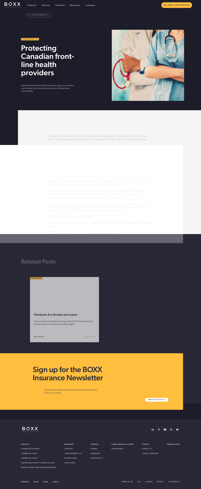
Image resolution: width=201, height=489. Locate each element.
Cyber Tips (68, 449)
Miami (35, 482)
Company (90, 5)
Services (46, 5)
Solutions (60, 5)
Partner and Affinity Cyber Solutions (38, 463)
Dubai (45, 482)
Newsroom (95, 453)
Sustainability (96, 458)
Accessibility (174, 482)
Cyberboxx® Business (30, 449)
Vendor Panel (117, 449)
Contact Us (147, 449)
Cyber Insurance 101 (38, 15)
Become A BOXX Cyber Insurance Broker (38, 467)
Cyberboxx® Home (29, 453)
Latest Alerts (70, 463)
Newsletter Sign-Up (156, 399)
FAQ (139, 482)
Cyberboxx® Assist (29, 458)
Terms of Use (127, 482)
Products (32, 5)
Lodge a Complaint (150, 453)
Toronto (25, 482)
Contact (146, 444)
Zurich (56, 482)
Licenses (149, 482)
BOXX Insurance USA (12, 5)
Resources (75, 5)
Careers (93, 449)
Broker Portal (173, 444)
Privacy (160, 482)
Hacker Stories (70, 458)
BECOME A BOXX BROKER (177, 5)
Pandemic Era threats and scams (55, 321)
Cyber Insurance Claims (122, 444)
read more (40, 343)
